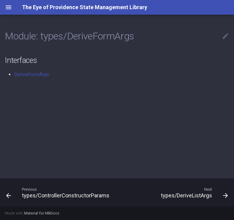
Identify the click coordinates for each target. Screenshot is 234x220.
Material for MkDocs (41, 213)
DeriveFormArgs (31, 74)
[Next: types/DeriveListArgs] (193, 192)
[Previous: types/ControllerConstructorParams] (58, 192)
